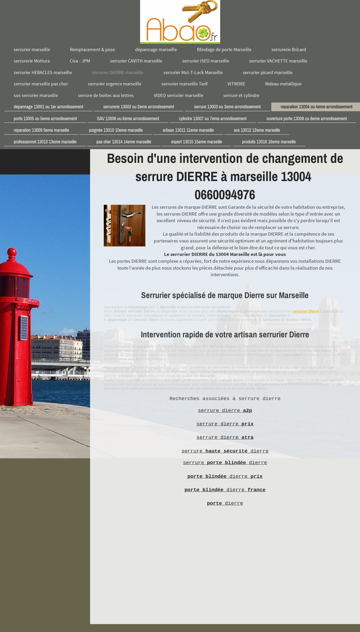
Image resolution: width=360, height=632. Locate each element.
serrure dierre (225, 410)
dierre (225, 476)
